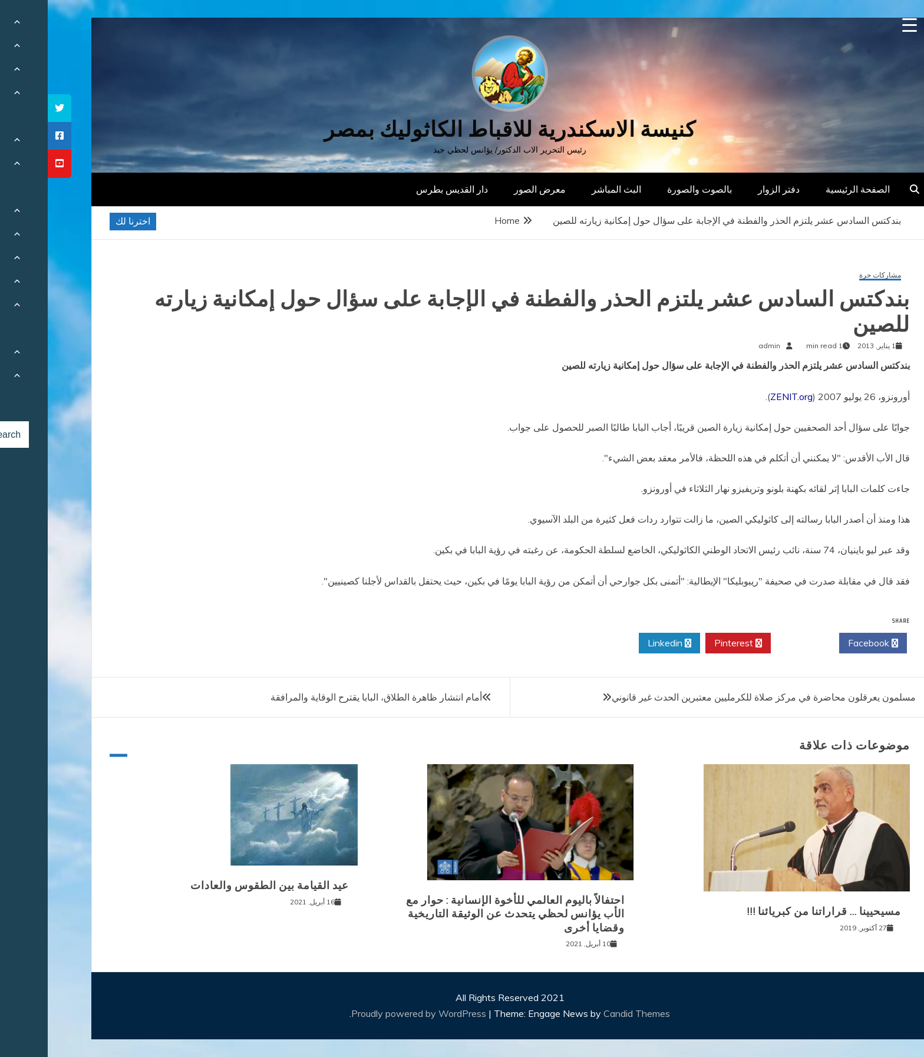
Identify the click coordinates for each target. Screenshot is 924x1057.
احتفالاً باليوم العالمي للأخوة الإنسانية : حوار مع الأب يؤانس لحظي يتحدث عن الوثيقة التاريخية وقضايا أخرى (467, 914)
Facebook (825, 643)
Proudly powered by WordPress (372, 1013)
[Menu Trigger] (862, 25)
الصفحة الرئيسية (810, 189)
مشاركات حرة (832, 275)
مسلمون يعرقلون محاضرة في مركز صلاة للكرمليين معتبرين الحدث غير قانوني (716, 697)
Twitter (757, 643)
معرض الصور (492, 189)
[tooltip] (12, 108)
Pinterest (690, 643)
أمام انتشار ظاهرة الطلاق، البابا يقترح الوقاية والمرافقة (328, 697)
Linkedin (622, 643)
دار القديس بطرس (404, 189)
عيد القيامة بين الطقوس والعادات (222, 885)
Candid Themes (589, 1013)
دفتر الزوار (731, 189)
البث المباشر (568, 189)
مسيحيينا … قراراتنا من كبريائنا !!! (776, 911)
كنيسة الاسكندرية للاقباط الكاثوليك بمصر (462, 129)
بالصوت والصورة (651, 189)
